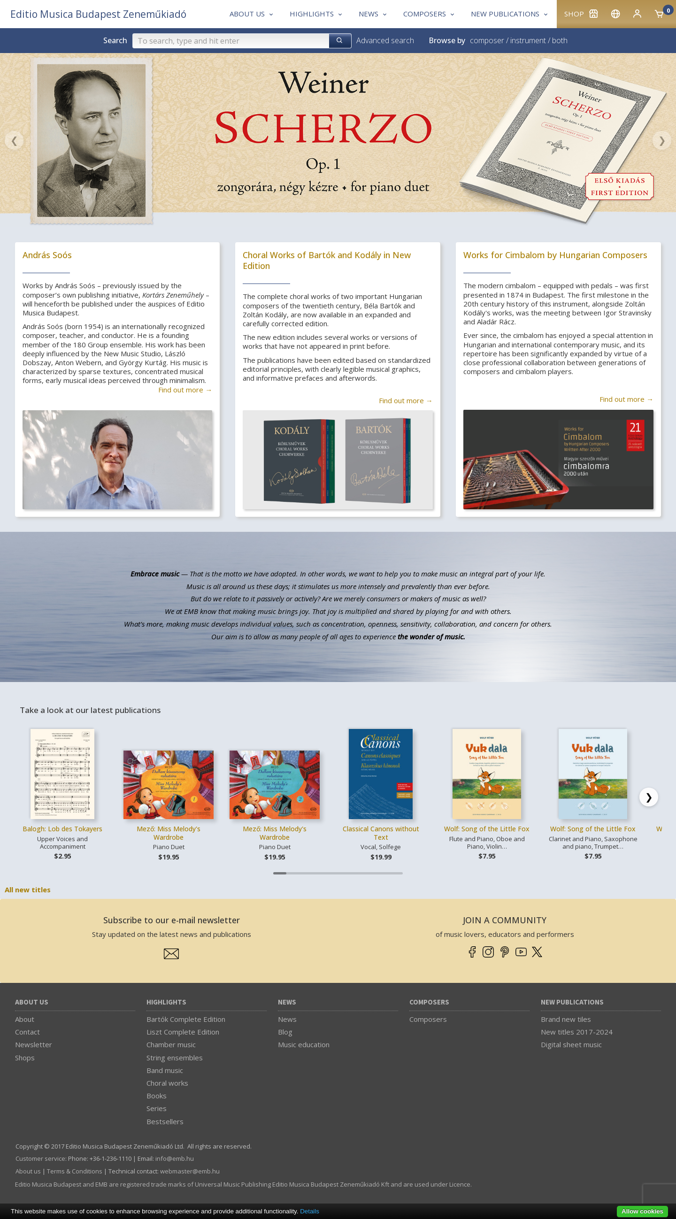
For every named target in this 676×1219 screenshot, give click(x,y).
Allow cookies (642, 1211)
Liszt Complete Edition (182, 1031)
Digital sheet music (571, 1044)
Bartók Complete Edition (185, 1019)
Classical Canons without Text (381, 833)
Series (156, 1108)
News (287, 1002)
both (560, 40)
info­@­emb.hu (174, 1158)
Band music (164, 1070)
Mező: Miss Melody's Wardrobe (168, 833)
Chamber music (171, 1044)
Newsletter (33, 1044)
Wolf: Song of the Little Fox (487, 828)
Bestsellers (165, 1121)
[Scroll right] (648, 797)
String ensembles (174, 1057)
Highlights (166, 1002)
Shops (25, 1057)
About (24, 1019)
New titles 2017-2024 (577, 1031)
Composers (429, 1002)
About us (31, 1002)
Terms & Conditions (74, 1171)
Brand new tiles (566, 1019)
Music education (304, 1044)
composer (487, 40)
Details (309, 1211)
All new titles (28, 889)
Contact (27, 1031)
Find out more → (185, 389)
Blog (285, 1031)
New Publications (572, 1002)
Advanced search (385, 40)
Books (156, 1095)
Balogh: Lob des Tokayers (62, 828)
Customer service (40, 1158)
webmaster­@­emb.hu (190, 1171)
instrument (528, 40)
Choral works (167, 1083)
